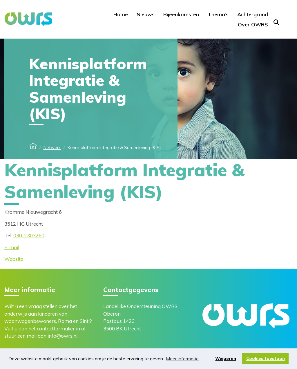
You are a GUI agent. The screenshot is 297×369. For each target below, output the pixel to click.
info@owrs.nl (62, 336)
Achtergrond (252, 14)
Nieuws (146, 14)
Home (120, 14)
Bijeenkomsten (181, 14)
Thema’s (218, 14)
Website (13, 259)
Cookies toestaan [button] (265, 358)
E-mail (11, 247)
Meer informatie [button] (182, 358)
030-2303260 (28, 235)
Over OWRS (253, 24)
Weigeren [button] (225, 358)
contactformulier (56, 328)
